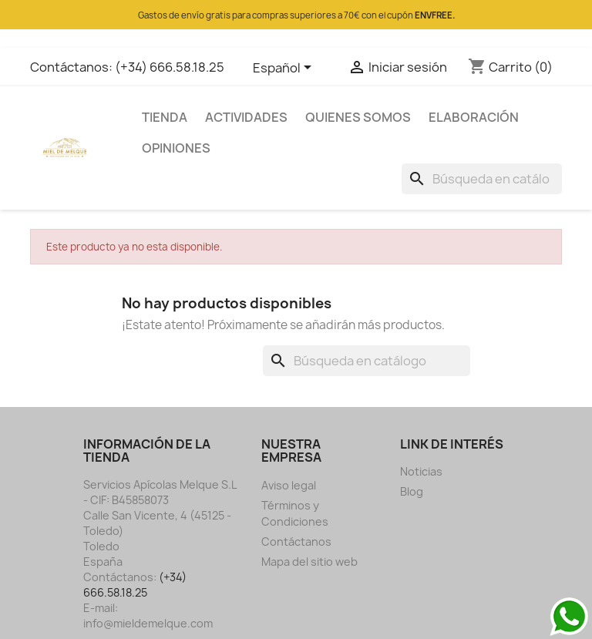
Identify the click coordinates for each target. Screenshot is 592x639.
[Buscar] (482, 178)
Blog (411, 491)
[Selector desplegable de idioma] (285, 68)
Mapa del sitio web (309, 561)
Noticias (421, 471)
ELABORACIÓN (474, 117)
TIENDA (164, 117)
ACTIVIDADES (246, 117)
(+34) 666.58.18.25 (169, 67)
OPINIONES (176, 148)
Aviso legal (288, 485)
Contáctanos (296, 541)
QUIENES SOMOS (358, 117)
